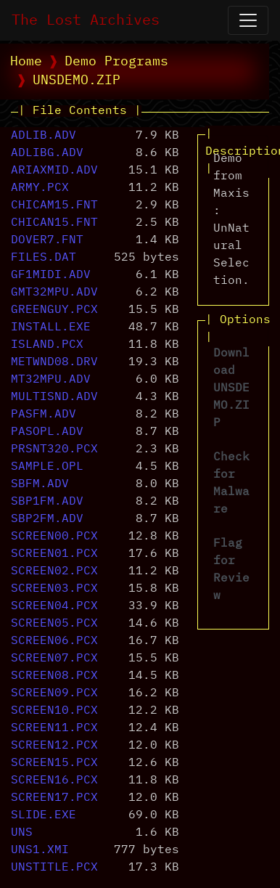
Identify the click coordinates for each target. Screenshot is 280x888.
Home (26, 61)
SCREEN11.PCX (54, 728)
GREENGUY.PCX (54, 310)
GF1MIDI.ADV (51, 275)
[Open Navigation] (248, 20)
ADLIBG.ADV (47, 153)
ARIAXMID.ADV (54, 170)
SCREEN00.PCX (54, 536)
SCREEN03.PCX (54, 589)
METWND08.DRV (54, 362)
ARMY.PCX (40, 188)
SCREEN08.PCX (54, 676)
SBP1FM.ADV (47, 502)
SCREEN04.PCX (54, 606)
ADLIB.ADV (43, 136)
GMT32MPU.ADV (54, 292)
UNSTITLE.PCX (54, 867)
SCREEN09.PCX (54, 693)
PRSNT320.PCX (54, 449)
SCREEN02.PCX (54, 571)
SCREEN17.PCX (54, 798)
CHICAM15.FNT (54, 205)
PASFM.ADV (43, 414)
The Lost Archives (86, 20)
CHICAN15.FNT (54, 223)
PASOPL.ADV (47, 432)
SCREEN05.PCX (54, 624)
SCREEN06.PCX (54, 641)
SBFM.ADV (40, 484)
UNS (22, 833)
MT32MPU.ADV (51, 380)
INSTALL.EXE (51, 327)
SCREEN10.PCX (54, 711)
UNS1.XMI (40, 850)
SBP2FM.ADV (47, 519)
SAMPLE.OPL (47, 467)
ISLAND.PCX (47, 345)
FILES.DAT (43, 258)
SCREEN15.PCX (54, 763)
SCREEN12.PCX (54, 745)
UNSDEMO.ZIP (76, 80)
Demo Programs (116, 61)
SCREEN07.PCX (54, 658)
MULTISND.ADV (54, 397)
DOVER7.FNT (47, 240)
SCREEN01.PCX (54, 554)
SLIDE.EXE (43, 815)
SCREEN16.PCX (54, 780)
